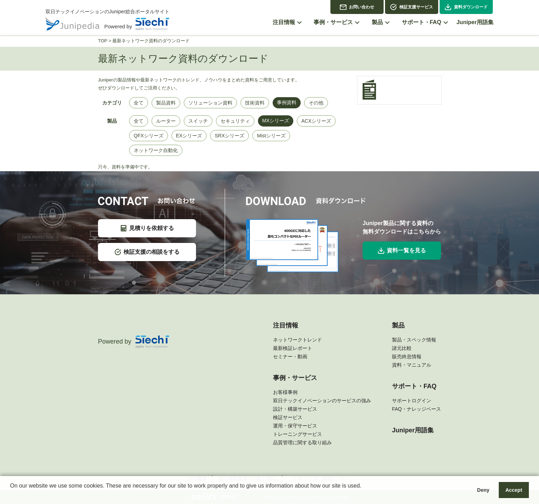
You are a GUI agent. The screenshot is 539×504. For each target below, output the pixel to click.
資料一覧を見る (402, 250)
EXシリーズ (189, 135)
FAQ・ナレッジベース (416, 409)
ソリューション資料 (210, 103)
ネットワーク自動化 (156, 150)
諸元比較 (402, 348)
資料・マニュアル (411, 365)
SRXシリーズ (229, 135)
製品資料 (166, 103)
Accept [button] (513, 490)
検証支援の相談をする (147, 252)
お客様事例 (285, 392)
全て (139, 103)
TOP (102, 40)
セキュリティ (235, 121)
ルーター (166, 121)
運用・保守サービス (295, 426)
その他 (316, 103)
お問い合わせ (361, 7)
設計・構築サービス (295, 409)
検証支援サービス (416, 7)
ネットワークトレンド (297, 340)
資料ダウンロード (471, 7)
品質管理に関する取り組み (302, 442)
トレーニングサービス (297, 434)
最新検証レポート (292, 348)
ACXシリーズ (316, 121)
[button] (11, 495)
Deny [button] (483, 490)
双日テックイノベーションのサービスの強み (322, 400)
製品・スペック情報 (414, 340)
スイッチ (198, 121)
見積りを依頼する (147, 228)
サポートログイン (411, 400)
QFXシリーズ (148, 135)
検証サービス (287, 417)
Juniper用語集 (413, 430)
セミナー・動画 (290, 356)
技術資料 (255, 103)
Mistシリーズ (271, 135)
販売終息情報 (406, 356)
